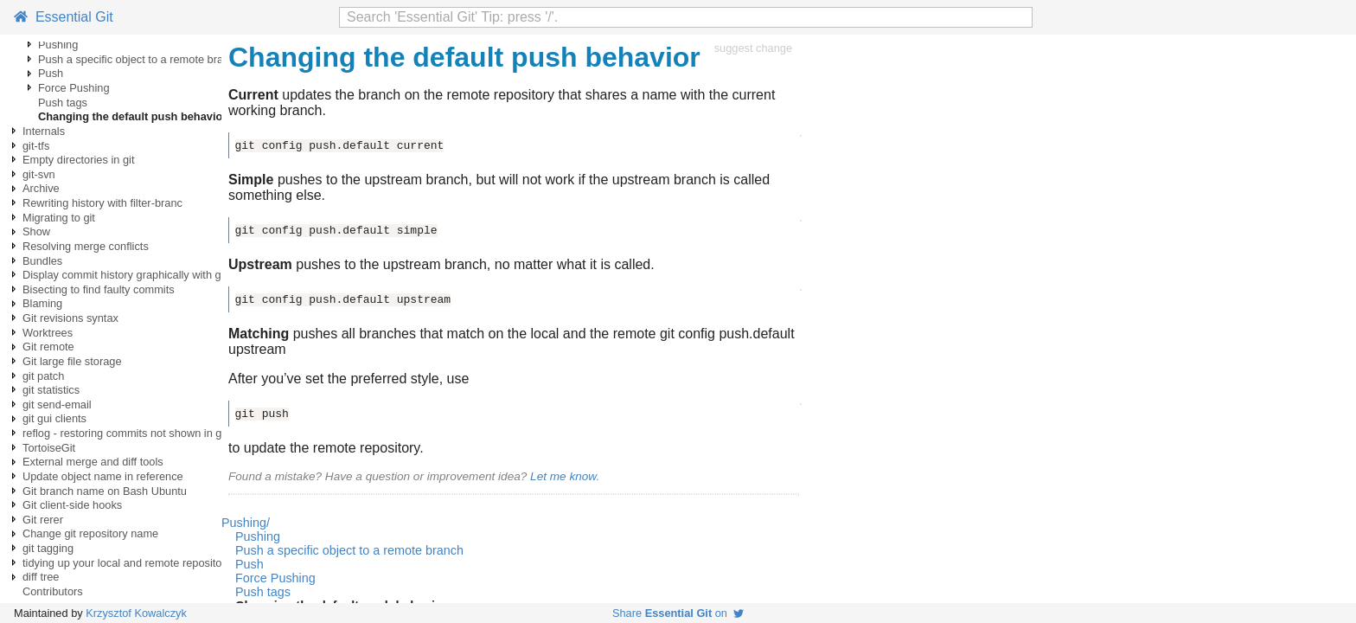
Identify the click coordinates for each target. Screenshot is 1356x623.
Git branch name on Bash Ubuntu (104, 491)
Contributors (52, 591)
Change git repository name (90, 533)
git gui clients (54, 418)
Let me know (563, 476)
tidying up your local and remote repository (126, 562)
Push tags (62, 102)
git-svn (38, 174)
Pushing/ (245, 523)
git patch (43, 375)
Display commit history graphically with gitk (127, 274)
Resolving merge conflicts (85, 246)
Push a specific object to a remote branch (139, 59)
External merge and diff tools (92, 461)
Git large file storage (72, 361)
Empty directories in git (78, 159)
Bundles (42, 260)
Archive (41, 188)
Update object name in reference (102, 476)
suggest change (753, 48)
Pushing (58, 44)
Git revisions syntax (70, 318)
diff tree (40, 576)
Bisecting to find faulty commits (98, 289)
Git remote (48, 346)
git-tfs (35, 145)
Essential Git (63, 17)
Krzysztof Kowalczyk (136, 613)
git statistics (51, 389)
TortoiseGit (48, 447)
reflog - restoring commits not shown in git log (133, 433)
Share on (678, 613)
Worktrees (47, 332)
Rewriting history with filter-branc (102, 202)
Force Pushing (74, 87)
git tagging (48, 548)
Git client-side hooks (72, 504)
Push (50, 73)
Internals (43, 131)
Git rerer (42, 519)
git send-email (57, 404)
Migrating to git (58, 217)
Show (36, 231)
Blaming (42, 303)
